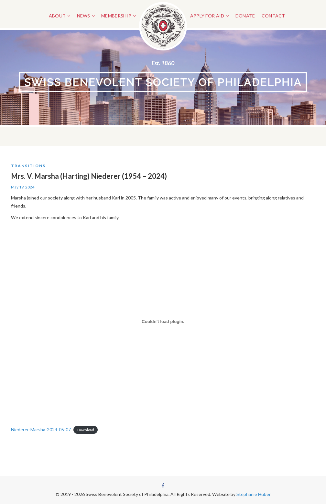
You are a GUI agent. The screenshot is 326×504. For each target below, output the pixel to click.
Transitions (28, 165)
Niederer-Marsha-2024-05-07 (41, 429)
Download (85, 430)
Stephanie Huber (253, 494)
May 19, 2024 (22, 187)
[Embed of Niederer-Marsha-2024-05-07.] (163, 322)
